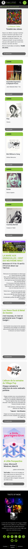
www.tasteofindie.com (14, 533)
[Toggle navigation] (25, 3)
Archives (20, 546)
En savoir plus (8, 303)
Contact (5, 546)
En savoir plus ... (8, 53)
